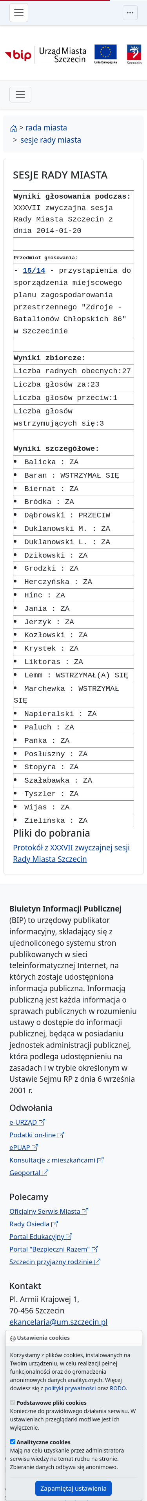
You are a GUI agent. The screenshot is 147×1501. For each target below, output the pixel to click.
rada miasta (46, 127)
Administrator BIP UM (43, 1316)
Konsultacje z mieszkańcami (56, 1124)
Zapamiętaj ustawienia (73, 1488)
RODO (117, 1388)
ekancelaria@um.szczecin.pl (58, 1286)
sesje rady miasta (50, 139)
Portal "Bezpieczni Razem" (53, 1213)
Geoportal (28, 1137)
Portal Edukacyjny (40, 1200)
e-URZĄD (27, 1086)
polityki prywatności (70, 1388)
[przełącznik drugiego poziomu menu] (20, 94)
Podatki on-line (36, 1099)
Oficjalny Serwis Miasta (48, 1175)
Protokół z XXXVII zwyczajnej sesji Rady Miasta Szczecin (71, 818)
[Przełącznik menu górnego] (130, 12)
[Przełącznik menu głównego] (18, 12)
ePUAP (23, 1111)
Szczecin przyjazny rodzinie (54, 1226)
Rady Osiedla (33, 1188)
